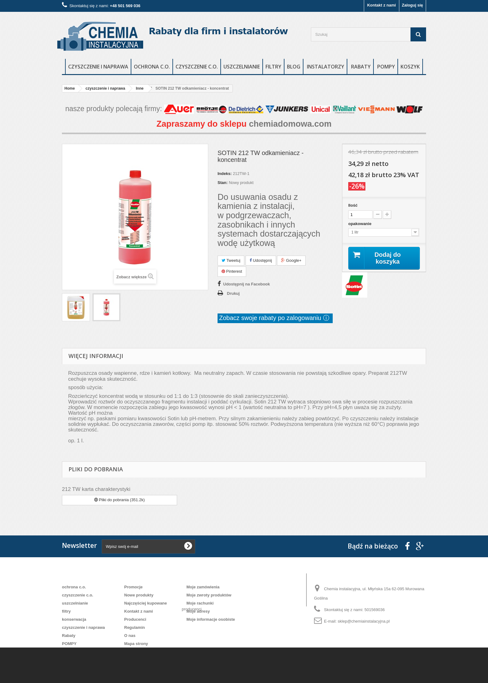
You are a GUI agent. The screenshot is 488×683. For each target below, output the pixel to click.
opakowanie (360, 223)
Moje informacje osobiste (210, 619)
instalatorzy (325, 66)
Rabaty (68, 635)
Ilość (353, 205)
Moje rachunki (200, 603)
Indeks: (225, 173)
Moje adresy (198, 611)
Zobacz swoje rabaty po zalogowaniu (271, 317)
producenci (192, 633)
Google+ (291, 260)
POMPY (386, 66)
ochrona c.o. (152, 66)
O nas (129, 635)
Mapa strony (136, 643)
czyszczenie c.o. (197, 66)
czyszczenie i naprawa (98, 66)
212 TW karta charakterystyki (96, 489)
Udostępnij (261, 260)
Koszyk (410, 66)
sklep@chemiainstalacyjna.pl (364, 621)
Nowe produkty (138, 595)
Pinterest (232, 271)
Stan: (223, 182)
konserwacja (74, 619)
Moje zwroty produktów (208, 595)
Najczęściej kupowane (145, 603)
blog (293, 66)
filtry (273, 66)
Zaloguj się (412, 5)
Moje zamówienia (202, 587)
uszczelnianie (241, 66)
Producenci (135, 619)
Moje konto (202, 577)
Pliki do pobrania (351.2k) (119, 499)
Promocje (133, 587)
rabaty (361, 66)
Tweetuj (231, 260)
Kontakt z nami (381, 5)
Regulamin (134, 627)
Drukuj (233, 293)
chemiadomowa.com (290, 124)
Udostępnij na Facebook (246, 284)
